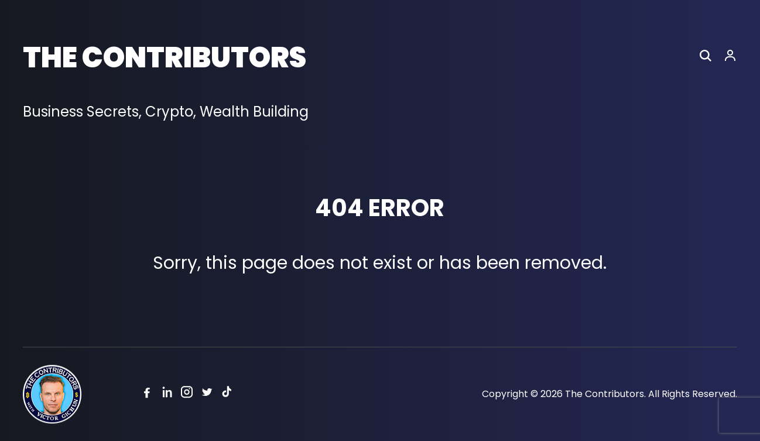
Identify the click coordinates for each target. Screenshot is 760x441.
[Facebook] (147, 394)
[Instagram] (187, 394)
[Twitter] (207, 394)
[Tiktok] (227, 394)
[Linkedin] (167, 394)
